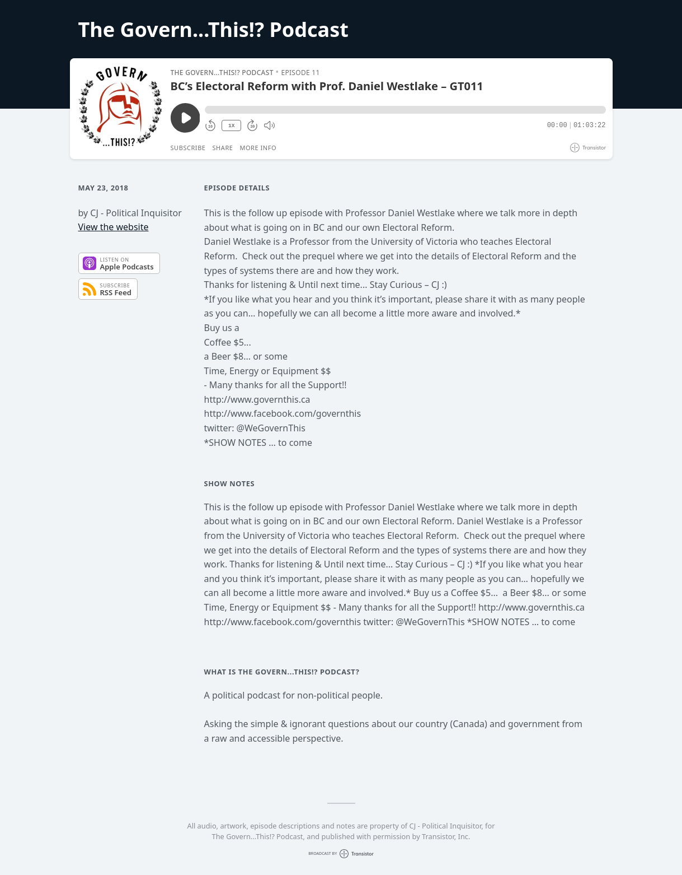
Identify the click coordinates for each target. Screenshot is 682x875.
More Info (257, 147)
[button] (405, 110)
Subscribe (188, 147)
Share (223, 147)
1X (231, 126)
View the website (113, 227)
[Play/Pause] (120, 108)
